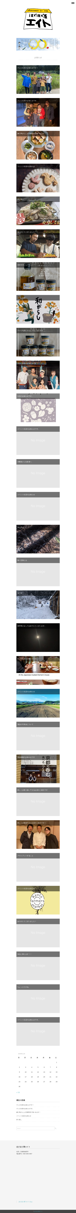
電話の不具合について (25, 724)
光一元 (19, 593)
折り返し (20, 199)
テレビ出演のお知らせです (27, 363)
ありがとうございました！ (27, 921)
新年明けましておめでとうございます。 (31, 626)
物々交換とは (22, 560)
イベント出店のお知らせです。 (28, 429)
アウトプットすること (25, 856)
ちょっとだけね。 (23, 987)
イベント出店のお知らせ (26, 166)
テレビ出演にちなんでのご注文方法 (30, 330)
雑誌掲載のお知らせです (26, 757)
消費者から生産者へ (24, 462)
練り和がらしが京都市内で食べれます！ (31, 133)
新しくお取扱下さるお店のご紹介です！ (31, 823)
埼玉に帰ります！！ (24, 954)
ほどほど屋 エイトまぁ (25, 1201)
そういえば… (22, 298)
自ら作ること (22, 527)
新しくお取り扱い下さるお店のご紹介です (32, 790)
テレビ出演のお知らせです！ (27, 68)
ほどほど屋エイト (38, 1211)
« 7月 (18, 1092)
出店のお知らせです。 (25, 396)
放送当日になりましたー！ (27, 265)
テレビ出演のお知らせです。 (27, 101)
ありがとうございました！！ (27, 232)
